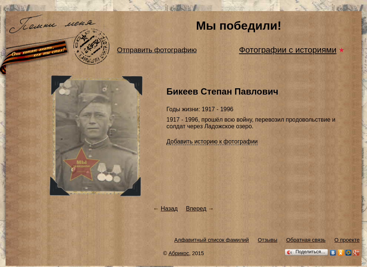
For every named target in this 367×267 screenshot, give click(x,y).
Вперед (196, 208)
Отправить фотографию (157, 50)
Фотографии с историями (288, 50)
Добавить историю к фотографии (212, 141)
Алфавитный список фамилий (211, 240)
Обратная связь (305, 240)
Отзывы (267, 240)
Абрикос (179, 253)
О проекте (347, 240)
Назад (169, 208)
